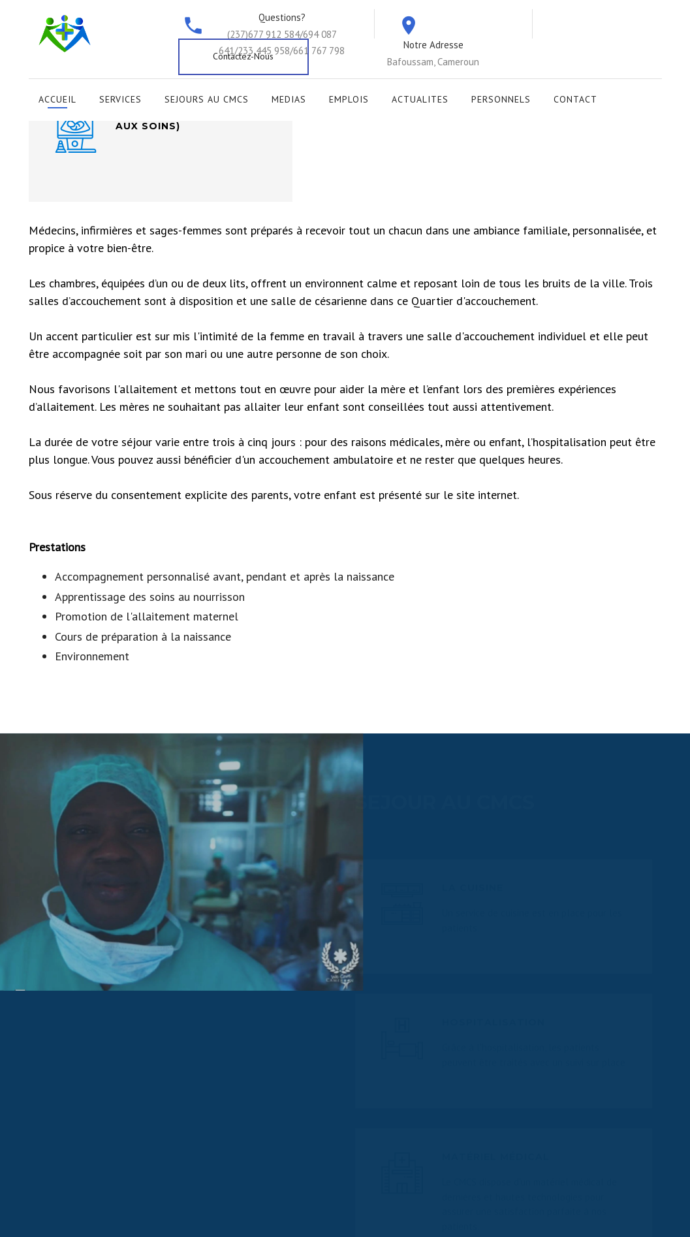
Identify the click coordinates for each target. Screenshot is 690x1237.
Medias (289, 99)
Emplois (349, 99)
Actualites (420, 99)
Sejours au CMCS (207, 99)
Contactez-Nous (243, 56)
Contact (575, 99)
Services (120, 99)
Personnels (501, 99)
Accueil (57, 99)
